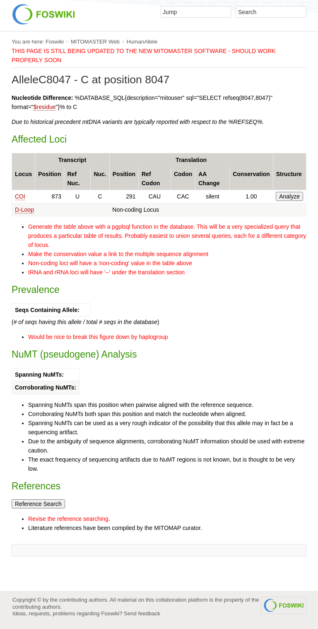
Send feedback (142, 613)
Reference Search (38, 504)
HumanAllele (142, 42)
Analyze (289, 196)
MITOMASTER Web (95, 42)
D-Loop (24, 209)
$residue (45, 107)
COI (20, 196)
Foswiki (55, 42)
